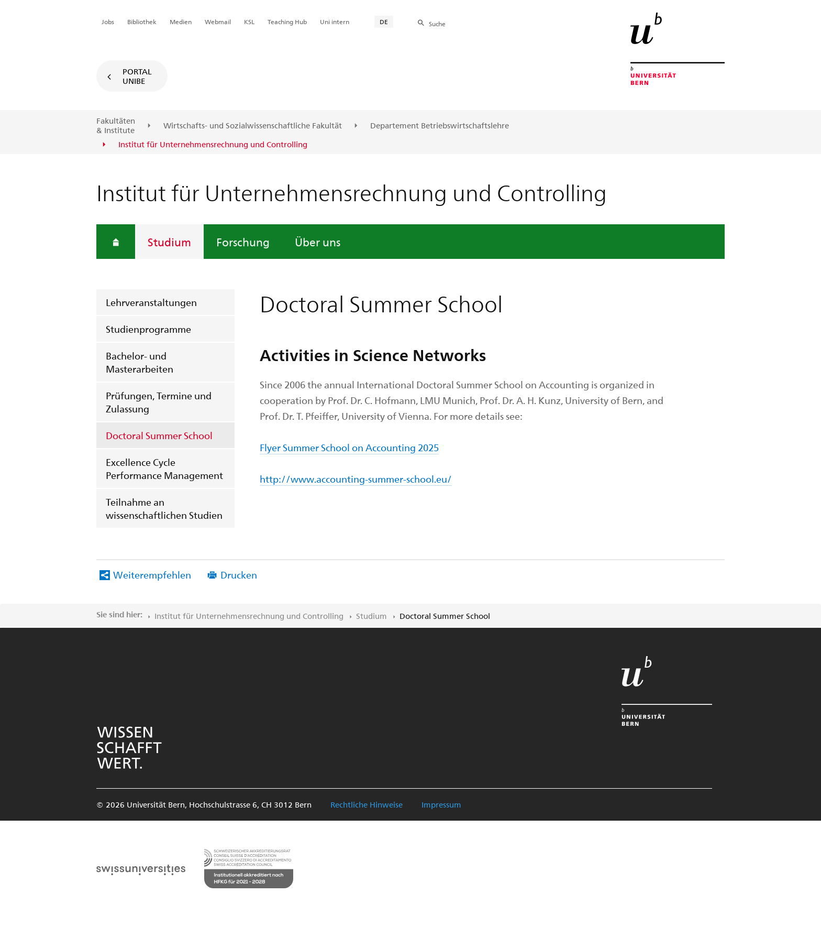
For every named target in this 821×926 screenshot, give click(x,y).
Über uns (317, 241)
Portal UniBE (137, 76)
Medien (181, 21)
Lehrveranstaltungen (151, 302)
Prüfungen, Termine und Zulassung (159, 402)
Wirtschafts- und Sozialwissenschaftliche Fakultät (252, 125)
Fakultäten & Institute (115, 125)
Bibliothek (142, 21)
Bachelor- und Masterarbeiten (139, 362)
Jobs (108, 21)
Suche (437, 23)
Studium (169, 241)
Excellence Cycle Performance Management (164, 468)
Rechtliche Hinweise (366, 804)
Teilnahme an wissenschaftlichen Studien (164, 508)
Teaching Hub (287, 21)
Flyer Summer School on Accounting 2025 (349, 447)
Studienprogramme (148, 328)
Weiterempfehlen (152, 574)
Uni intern (334, 21)
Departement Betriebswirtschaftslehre (439, 125)
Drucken (238, 574)
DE (384, 21)
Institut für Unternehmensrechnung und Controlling (248, 616)
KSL (249, 21)
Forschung (243, 241)
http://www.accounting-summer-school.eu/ (356, 478)
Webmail (218, 21)
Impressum (441, 804)
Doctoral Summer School (159, 435)
